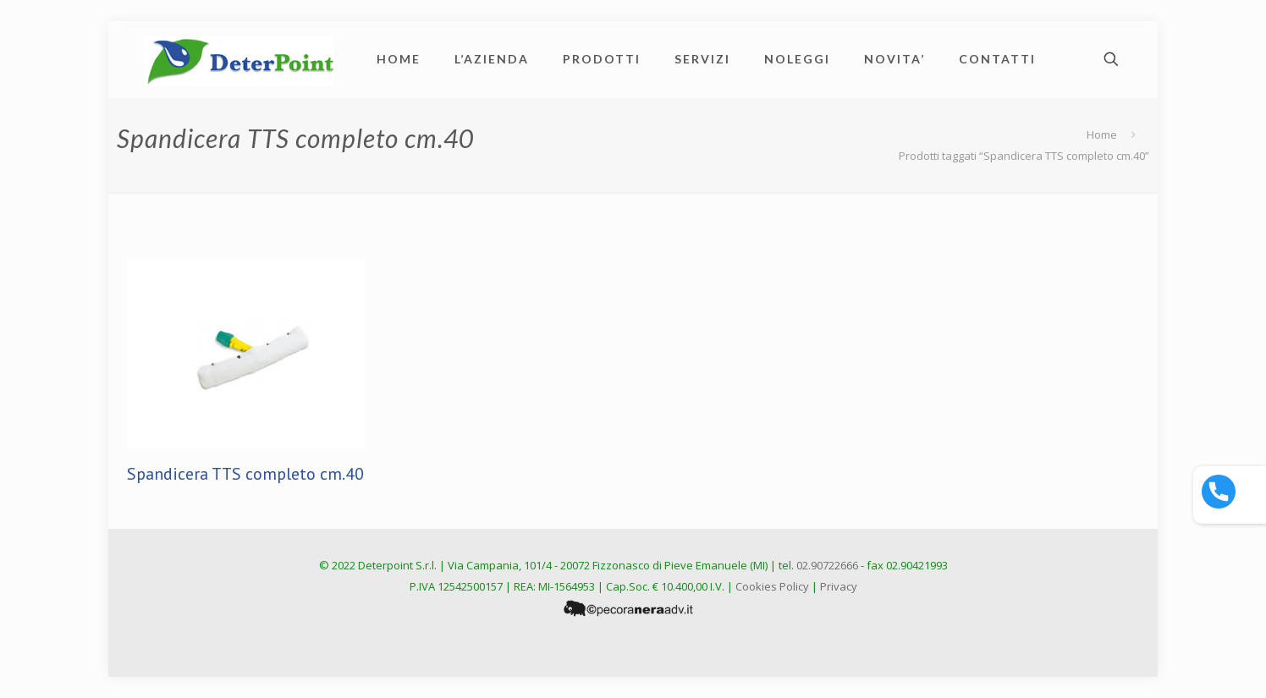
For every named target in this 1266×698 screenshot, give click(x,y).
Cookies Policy (772, 586)
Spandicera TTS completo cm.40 (245, 474)
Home (1102, 134)
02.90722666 (827, 565)
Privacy (838, 586)
